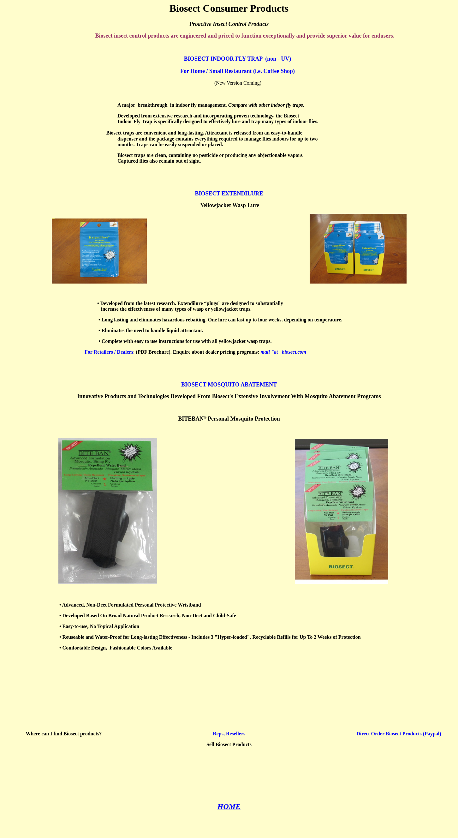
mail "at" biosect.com (282, 352)
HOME (229, 806)
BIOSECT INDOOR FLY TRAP (223, 59)
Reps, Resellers (229, 733)
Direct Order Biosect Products (389, 733)
